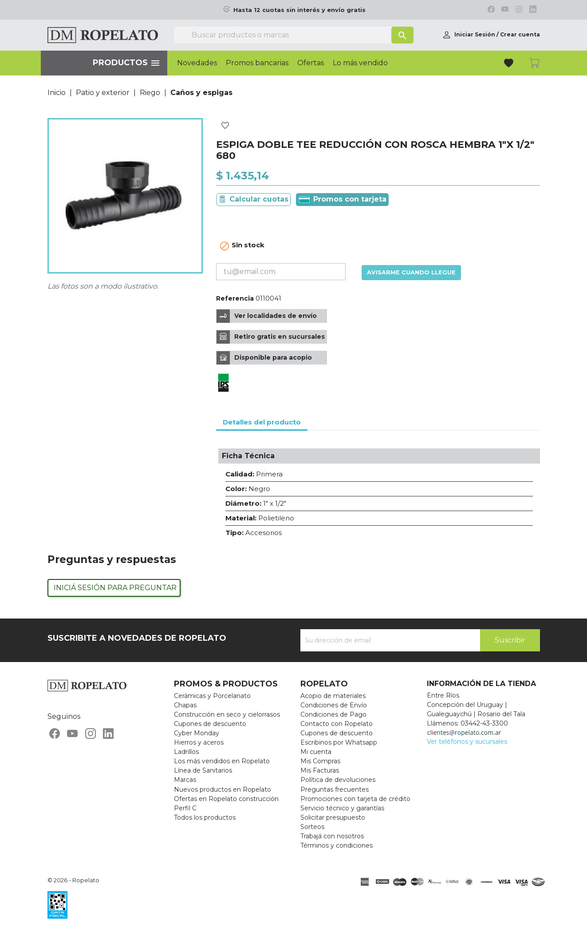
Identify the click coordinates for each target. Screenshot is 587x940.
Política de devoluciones (337, 780)
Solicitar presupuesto (332, 817)
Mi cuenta (315, 752)
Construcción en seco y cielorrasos (227, 714)
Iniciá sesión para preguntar (115, 587)
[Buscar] (294, 35)
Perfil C (185, 808)
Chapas (185, 705)
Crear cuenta (520, 34)
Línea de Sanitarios (203, 770)
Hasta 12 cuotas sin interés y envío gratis (299, 10)
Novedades (197, 63)
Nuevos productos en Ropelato (222, 789)
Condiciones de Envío (333, 705)
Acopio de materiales (333, 696)
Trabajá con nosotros (332, 836)
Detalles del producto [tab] (262, 422)
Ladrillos (186, 752)
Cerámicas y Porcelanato (212, 696)
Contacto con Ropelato (336, 724)
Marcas (185, 780)
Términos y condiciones (336, 845)
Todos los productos (205, 817)
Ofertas (310, 63)
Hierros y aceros (199, 742)
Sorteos (312, 827)
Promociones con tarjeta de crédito (355, 799)
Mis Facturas (319, 770)
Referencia (235, 298)
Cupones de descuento (210, 724)
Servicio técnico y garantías (342, 808)
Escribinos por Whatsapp (338, 742)
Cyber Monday (196, 733)
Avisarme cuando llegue (411, 272)
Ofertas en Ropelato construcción (226, 799)
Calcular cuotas (258, 199)
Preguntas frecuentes (334, 789)
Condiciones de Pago (333, 714)
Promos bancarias (257, 63)
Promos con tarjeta (342, 199)
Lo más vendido (360, 63)
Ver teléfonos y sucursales (467, 742)
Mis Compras (320, 761)
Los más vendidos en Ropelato (222, 761)
